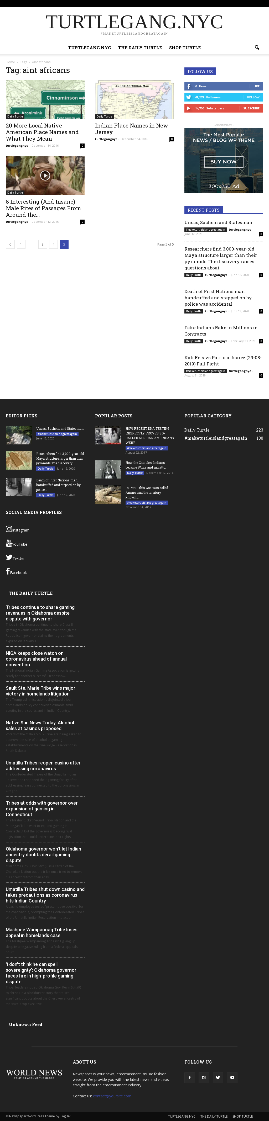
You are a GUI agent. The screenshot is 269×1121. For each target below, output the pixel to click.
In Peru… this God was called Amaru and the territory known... (147, 492)
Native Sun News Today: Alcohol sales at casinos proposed (40, 725)
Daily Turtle (15, 116)
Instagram (17, 529)
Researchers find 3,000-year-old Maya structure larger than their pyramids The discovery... (60, 458)
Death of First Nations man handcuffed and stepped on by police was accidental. (218, 297)
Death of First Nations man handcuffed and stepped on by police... (58, 485)
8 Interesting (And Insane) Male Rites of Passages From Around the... (43, 208)
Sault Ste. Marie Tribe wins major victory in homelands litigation (40, 691)
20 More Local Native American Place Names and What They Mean (42, 132)
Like (257, 86)
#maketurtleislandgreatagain (205, 229)
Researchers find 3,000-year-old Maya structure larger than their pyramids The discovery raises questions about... (220, 258)
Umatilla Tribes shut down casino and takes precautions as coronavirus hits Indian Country (45, 895)
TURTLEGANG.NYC (152, 4)
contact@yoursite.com (112, 1095)
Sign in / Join (126, 4)
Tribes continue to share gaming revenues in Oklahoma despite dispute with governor (40, 612)
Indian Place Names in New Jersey (131, 129)
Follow (253, 97)
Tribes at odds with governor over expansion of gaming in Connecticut (42, 808)
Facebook (16, 571)
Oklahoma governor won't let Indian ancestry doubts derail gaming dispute (43, 854)
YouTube (16, 543)
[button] (257, 47)
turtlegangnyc (17, 145)
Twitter (15, 557)
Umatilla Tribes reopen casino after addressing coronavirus (43, 765)
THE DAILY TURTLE (183, 4)
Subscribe (251, 108)
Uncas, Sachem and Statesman (218, 222)
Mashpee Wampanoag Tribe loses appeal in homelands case (41, 932)
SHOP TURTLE (211, 4)
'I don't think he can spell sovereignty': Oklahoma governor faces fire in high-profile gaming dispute (41, 972)
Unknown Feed (25, 1024)
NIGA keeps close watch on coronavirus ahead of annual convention (36, 658)
